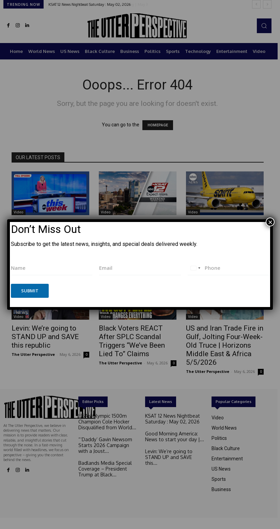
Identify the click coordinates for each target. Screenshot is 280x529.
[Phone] (228, 268)
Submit (29, 291)
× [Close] (270, 222)
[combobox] (195, 268)
